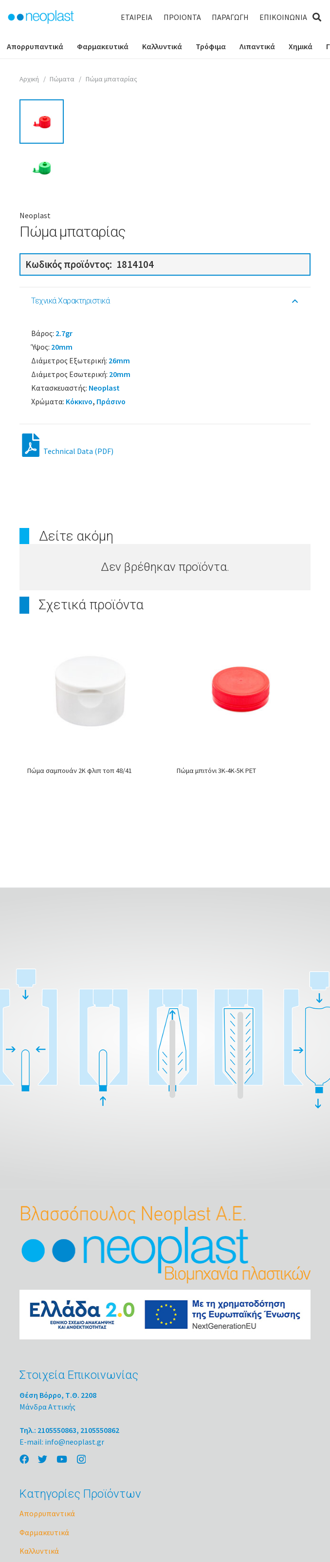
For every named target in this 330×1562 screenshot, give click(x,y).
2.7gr (64, 486)
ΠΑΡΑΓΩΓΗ (230, 17)
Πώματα (62, 79)
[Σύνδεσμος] (41, 17)
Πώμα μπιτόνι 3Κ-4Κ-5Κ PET (216, 924)
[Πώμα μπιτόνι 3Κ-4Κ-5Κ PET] (240, 844)
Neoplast (35, 369)
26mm (119, 514)
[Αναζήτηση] (317, 17)
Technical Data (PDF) (67, 604)
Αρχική (29, 79)
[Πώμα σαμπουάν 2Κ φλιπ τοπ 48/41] (90, 844)
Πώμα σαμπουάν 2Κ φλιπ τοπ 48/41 (79, 924)
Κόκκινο (79, 555)
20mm (62, 500)
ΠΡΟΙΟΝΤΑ (182, 17)
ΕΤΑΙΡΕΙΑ (136, 17)
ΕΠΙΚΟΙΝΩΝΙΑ (283, 17)
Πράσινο (111, 555)
